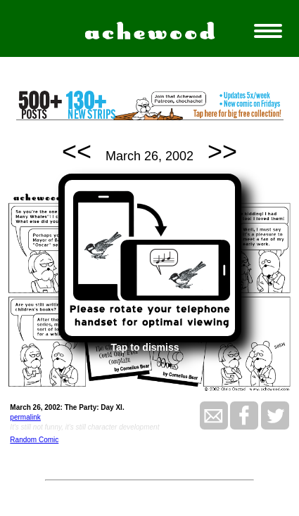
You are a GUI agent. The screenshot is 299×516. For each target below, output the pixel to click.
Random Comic (34, 440)
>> (222, 151)
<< (76, 151)
